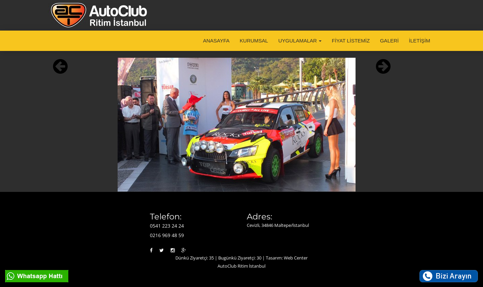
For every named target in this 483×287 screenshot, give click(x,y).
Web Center (296, 258)
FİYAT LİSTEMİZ (351, 40)
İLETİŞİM (419, 40)
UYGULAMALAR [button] (300, 40)
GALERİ (389, 40)
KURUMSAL (254, 40)
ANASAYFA (216, 40)
